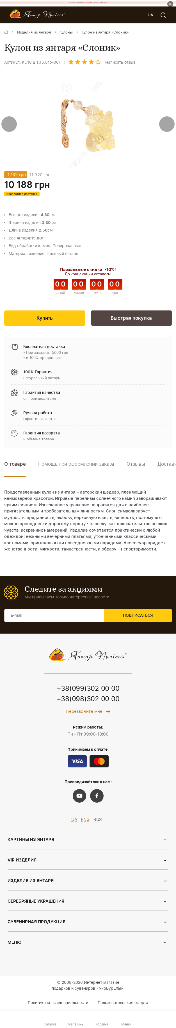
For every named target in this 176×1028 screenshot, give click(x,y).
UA (74, 820)
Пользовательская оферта (123, 1004)
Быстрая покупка (131, 318)
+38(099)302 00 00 (88, 689)
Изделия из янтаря (34, 32)
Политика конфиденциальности (58, 1004)
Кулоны (66, 32)
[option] (76, 469)
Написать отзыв (120, 63)
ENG (85, 820)
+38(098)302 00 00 (88, 700)
